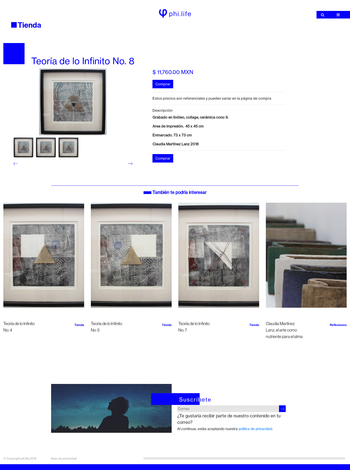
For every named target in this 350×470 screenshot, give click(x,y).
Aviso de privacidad (64, 458)
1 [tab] (17, 163)
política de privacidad (255, 429)
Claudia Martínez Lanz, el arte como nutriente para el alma (284, 330)
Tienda (29, 25)
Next (128, 163)
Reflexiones (338, 325)
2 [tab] (17, 169)
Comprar (162, 84)
